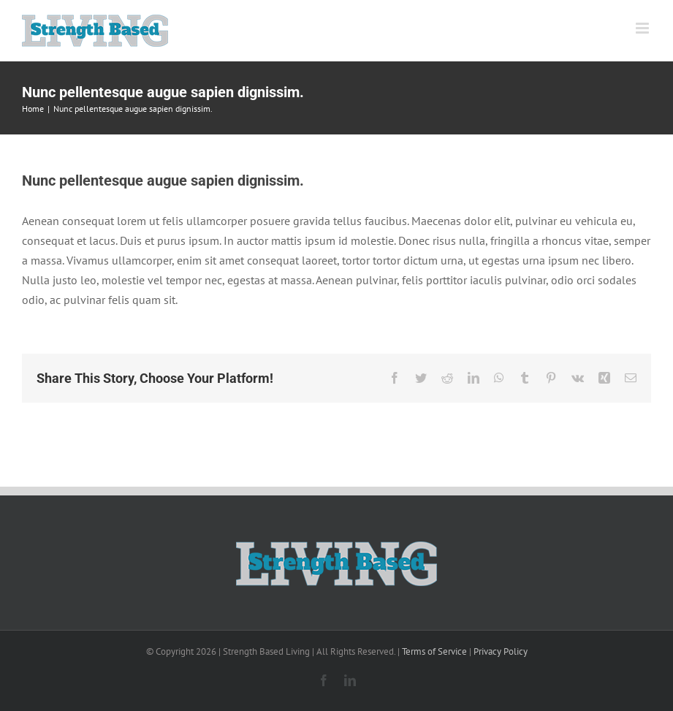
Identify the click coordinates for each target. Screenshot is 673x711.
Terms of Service (434, 651)
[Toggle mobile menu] (643, 28)
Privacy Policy (501, 651)
